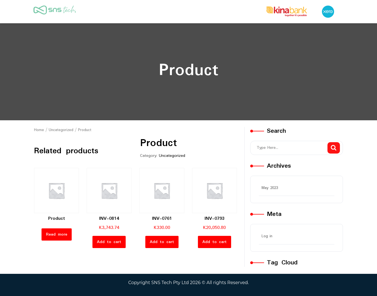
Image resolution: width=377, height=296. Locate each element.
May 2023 (270, 188)
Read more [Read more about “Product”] (56, 234)
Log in (267, 236)
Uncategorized (61, 130)
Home (39, 130)
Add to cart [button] (109, 242)
